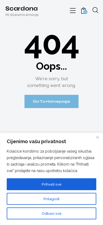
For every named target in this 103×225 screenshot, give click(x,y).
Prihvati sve (51, 184)
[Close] (97, 137)
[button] (72, 11)
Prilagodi (51, 199)
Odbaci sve (51, 213)
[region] (51, 179)
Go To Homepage (51, 101)
